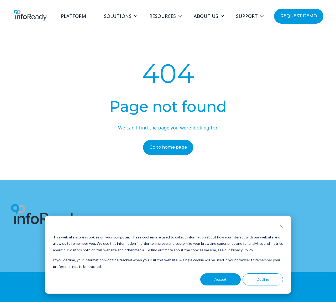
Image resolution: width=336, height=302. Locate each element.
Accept (220, 279)
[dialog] (168, 255)
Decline (263, 279)
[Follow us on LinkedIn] (39, 250)
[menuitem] (75, 16)
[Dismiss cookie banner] (281, 227)
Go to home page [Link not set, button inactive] (168, 147)
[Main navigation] (161, 16)
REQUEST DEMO (298, 15)
